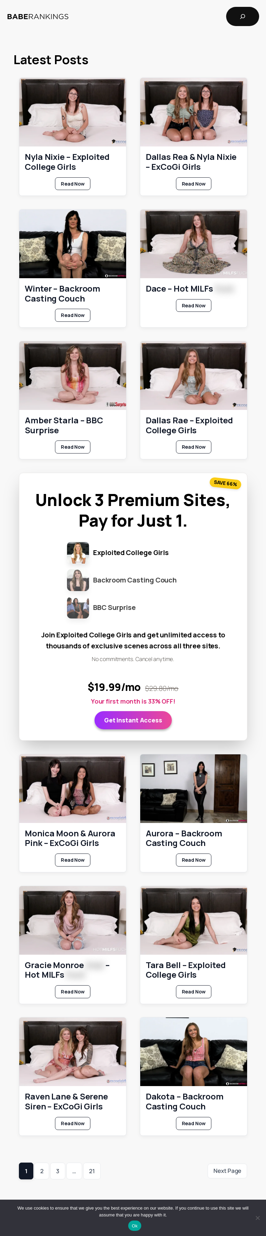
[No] (257, 1217)
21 (92, 1171)
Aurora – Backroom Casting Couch (183, 838)
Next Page (227, 1171)
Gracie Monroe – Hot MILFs (67, 970)
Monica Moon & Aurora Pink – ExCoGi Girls (70, 838)
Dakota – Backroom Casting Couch (184, 1102)
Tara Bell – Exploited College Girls (185, 970)
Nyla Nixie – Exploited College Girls (67, 162)
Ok (134, 1225)
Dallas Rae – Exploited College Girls (189, 425)
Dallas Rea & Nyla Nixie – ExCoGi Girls (190, 162)
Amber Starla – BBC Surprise (64, 425)
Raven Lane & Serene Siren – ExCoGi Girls (66, 1102)
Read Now (75, 185)
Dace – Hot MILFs (189, 289)
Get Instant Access (133, 720)
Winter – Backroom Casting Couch (62, 294)
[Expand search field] (242, 16)
